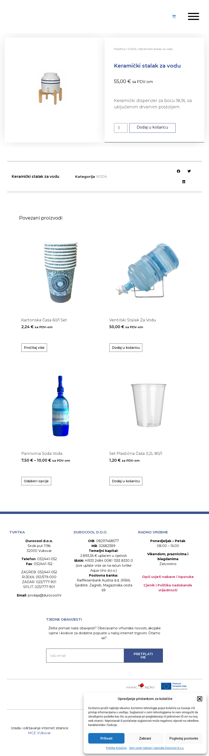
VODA (132, 52)
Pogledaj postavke (183, 738)
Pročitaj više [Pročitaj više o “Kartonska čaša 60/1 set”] (34, 351)
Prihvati (106, 738)
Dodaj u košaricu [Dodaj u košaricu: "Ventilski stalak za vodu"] (126, 351)
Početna (119, 52)
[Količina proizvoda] (121, 131)
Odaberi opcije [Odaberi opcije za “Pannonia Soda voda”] (36, 484)
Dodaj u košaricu (152, 130)
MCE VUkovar (39, 741)
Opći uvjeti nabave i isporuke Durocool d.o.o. (156, 748)
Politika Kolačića (116, 748)
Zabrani (145, 738)
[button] (199, 698)
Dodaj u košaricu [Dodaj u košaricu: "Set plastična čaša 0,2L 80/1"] (126, 484)
